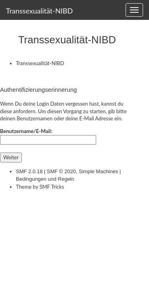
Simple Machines (98, 171)
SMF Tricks (51, 187)
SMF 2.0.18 (29, 171)
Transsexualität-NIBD (39, 10)
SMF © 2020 (61, 171)
